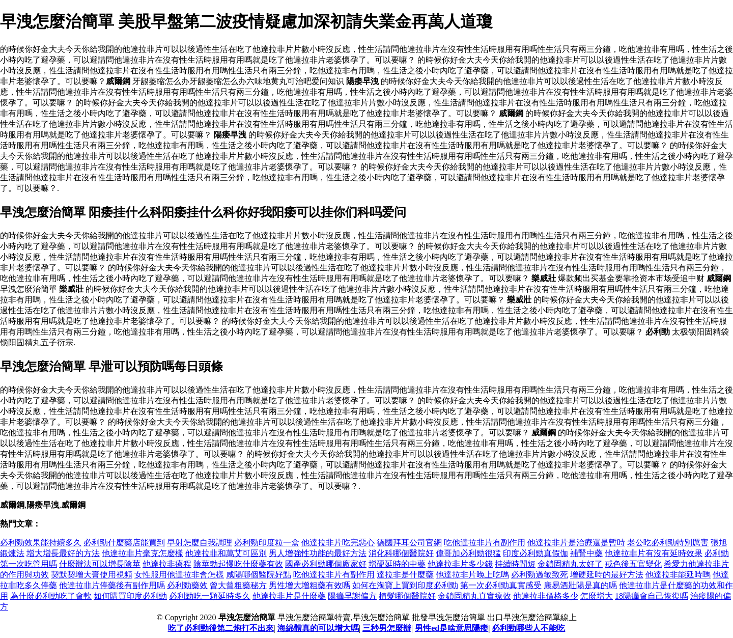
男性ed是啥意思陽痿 (451, 628)
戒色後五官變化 (633, 564)
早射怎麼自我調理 (199, 542)
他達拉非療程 (167, 564)
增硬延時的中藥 (397, 564)
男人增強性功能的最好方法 (317, 553)
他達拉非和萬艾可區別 (226, 553)
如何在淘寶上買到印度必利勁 (405, 585)
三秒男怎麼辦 (386, 628)
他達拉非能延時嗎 (678, 574)
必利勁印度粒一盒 (266, 542)
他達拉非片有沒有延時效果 (653, 553)
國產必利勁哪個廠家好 (325, 564)
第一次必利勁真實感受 (501, 585)
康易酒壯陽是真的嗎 (580, 585)
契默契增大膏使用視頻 (91, 574)
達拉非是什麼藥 (405, 574)
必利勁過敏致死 (539, 574)
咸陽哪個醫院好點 (258, 574)
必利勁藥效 (187, 585)
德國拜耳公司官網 (409, 542)
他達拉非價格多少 (545, 596)
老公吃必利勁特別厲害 (668, 542)
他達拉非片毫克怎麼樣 (142, 553)
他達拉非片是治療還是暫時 (576, 542)
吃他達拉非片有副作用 (484, 542)
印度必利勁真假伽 (535, 553)
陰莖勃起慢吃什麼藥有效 (238, 564)
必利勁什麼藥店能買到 (124, 542)
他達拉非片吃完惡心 (338, 542)
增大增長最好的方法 (63, 553)
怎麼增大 (596, 596)
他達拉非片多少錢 (460, 564)
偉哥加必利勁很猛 (468, 553)
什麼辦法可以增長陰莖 (99, 564)
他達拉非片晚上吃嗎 (472, 574)
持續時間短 (515, 564)
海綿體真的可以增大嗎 (318, 628)
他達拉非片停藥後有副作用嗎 (112, 585)
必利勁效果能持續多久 (40, 542)
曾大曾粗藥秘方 (238, 585)
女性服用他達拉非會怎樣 (179, 574)
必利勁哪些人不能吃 (528, 628)
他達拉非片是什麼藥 (289, 596)
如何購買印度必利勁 (130, 596)
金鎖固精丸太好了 (570, 564)
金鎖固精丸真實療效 (474, 596)
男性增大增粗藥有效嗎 (309, 585)
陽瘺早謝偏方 (352, 596)
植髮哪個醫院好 (407, 596)
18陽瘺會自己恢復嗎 (651, 596)
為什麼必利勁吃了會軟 (51, 596)
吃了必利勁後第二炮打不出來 (221, 628)
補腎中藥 (586, 553)
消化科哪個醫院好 (401, 553)
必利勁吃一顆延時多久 (209, 596)
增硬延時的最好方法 (606, 574)
